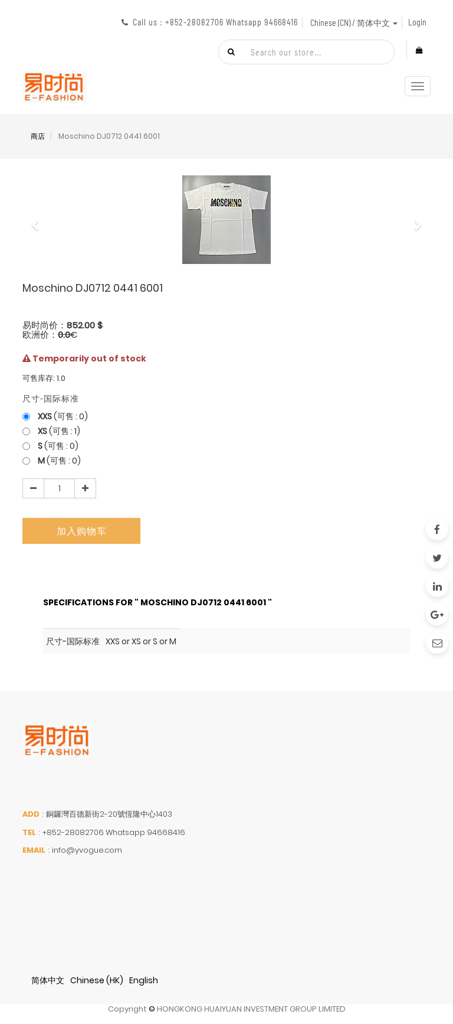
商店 (38, 136)
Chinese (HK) (96, 980)
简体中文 (47, 980)
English (143, 980)
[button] (38, 219)
